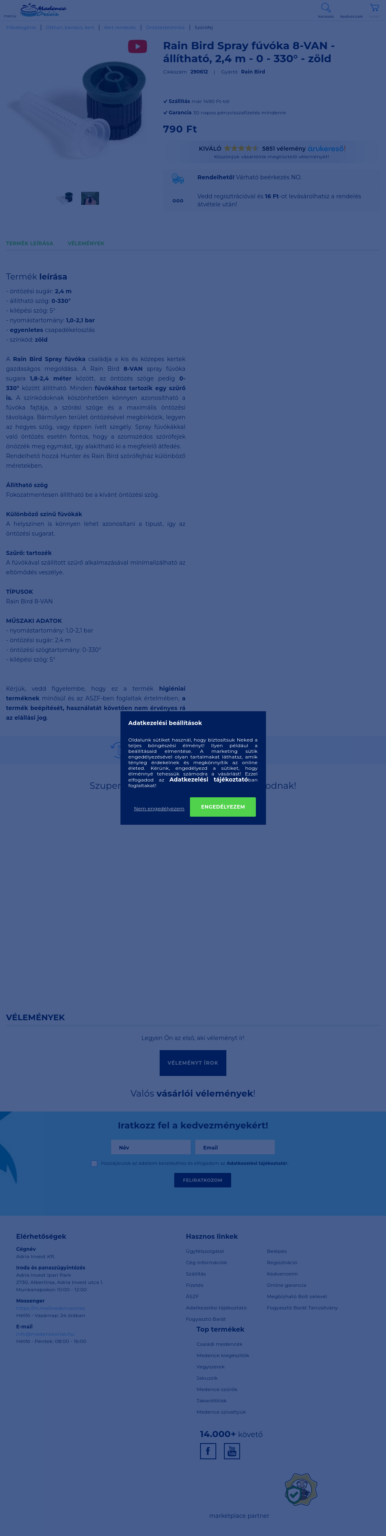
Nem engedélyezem (159, 808)
